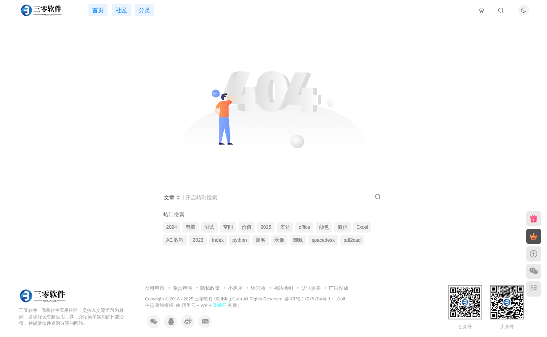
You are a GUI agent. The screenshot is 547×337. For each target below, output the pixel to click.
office (304, 227)
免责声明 (182, 288)
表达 (285, 227)
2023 (197, 240)
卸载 (298, 240)
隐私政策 (210, 288)
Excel (362, 227)
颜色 (324, 227)
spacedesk (323, 240)
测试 (209, 227)
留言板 (258, 288)
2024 (171, 227)
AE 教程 (175, 240)
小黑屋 (235, 288)
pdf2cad (352, 240)
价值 (247, 227)
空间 (228, 227)
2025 (266, 227)
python (240, 240)
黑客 (261, 240)
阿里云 (189, 305)
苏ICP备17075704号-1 (307, 299)
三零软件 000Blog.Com (219, 299)
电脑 (191, 227)
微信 (343, 227)
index (218, 240)
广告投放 (338, 288)
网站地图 (283, 288)
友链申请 (155, 288)
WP (204, 305)
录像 (279, 240)
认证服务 (311, 288)
